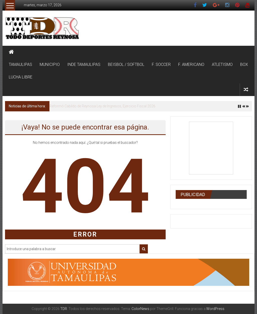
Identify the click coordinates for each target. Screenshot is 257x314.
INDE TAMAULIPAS (83, 64)
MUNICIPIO (50, 64)
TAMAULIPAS (20, 64)
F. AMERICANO (191, 64)
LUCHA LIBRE (20, 77)
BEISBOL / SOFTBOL (126, 64)
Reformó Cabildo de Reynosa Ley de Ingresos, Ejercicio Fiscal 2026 (102, 106)
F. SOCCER (161, 64)
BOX (244, 64)
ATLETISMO (222, 64)
